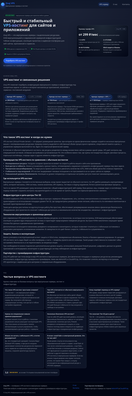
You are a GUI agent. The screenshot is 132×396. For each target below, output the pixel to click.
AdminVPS (114, 388)
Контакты (126, 4)
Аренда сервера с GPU (100, 97)
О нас (115, 4)
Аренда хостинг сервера (58, 97)
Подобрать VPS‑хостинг (15, 60)
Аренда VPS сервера (14, 97)
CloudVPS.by (124, 388)
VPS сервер (103, 4)
